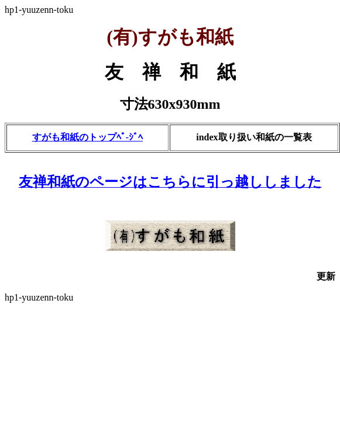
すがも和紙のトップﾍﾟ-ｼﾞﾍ (87, 137)
